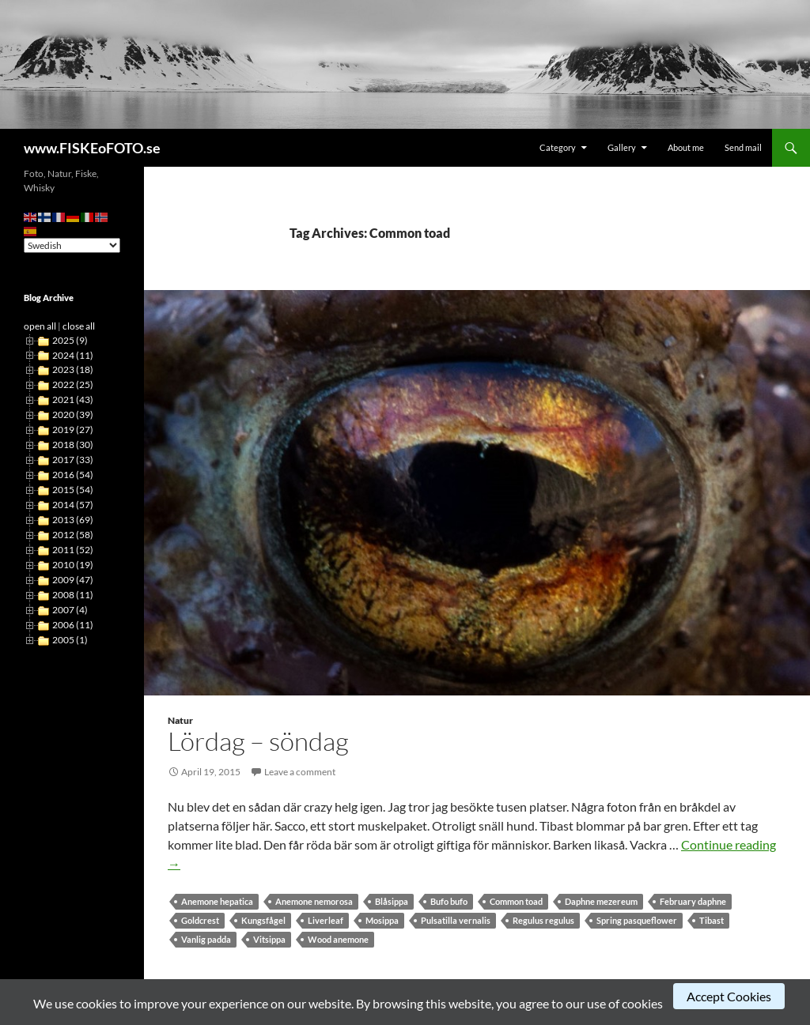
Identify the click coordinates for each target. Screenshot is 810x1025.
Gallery (622, 147)
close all (78, 326)
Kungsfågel (263, 920)
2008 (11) (72, 595)
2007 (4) (70, 610)
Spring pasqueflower (636, 920)
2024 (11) (72, 355)
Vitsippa (269, 939)
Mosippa (382, 920)
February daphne (693, 901)
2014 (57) (72, 505)
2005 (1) (70, 640)
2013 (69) (72, 520)
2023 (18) (72, 369)
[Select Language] (72, 245)
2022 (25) (72, 384)
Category (557, 147)
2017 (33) (72, 459)
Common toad (516, 901)
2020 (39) (72, 414)
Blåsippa (391, 901)
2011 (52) (72, 550)
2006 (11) (72, 625)
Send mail (743, 147)
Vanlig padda (206, 939)
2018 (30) (72, 444)
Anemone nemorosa (314, 901)
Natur (180, 720)
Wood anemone (338, 939)
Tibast (711, 920)
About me (686, 147)
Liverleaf (325, 920)
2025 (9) (70, 340)
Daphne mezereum (601, 901)
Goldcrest (200, 920)
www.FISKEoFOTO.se (92, 147)
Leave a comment (299, 772)
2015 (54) (72, 490)
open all (40, 326)
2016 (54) (72, 474)
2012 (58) (72, 535)
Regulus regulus (543, 920)
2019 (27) (72, 429)
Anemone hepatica (217, 901)
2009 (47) (72, 580)
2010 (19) (72, 565)
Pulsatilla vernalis (455, 920)
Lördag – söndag (258, 741)
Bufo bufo (448, 901)
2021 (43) (72, 399)
